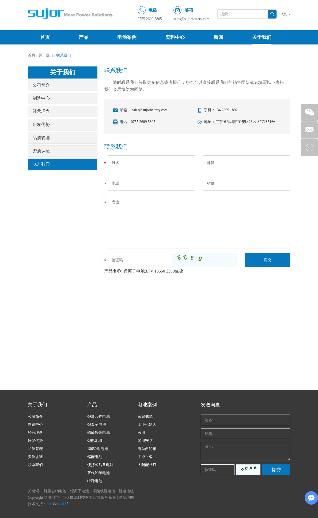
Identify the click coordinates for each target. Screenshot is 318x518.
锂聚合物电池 (98, 417)
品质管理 (41, 137)
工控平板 (145, 457)
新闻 (218, 37)
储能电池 (94, 457)
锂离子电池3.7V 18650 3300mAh (153, 271)
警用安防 (145, 441)
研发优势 (41, 124)
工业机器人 (147, 425)
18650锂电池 (97, 449)
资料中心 (175, 37)
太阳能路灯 (147, 465)
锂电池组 (94, 441)
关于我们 (261, 37)
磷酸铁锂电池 (98, 433)
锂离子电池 (96, 425)
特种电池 (94, 481)
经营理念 (41, 111)
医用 (141, 433)
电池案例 (127, 37)
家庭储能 (145, 417)
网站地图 (126, 497)
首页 (45, 37)
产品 (83, 37)
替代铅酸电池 (98, 473)
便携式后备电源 (100, 465)
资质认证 (41, 150)
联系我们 (63, 55)
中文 (283, 14)
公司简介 (41, 85)
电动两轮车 (147, 449)
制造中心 (41, 98)
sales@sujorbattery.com (191, 19)
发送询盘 (210, 404)
